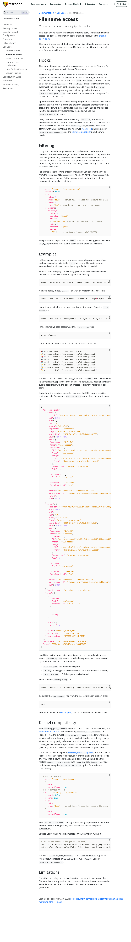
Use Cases (62, 12)
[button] (104, 3)
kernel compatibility (81, 131)
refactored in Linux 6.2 (49, 731)
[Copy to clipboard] (109, 187)
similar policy (66, 712)
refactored (87, 128)
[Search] (16, 12)
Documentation (46, 12)
